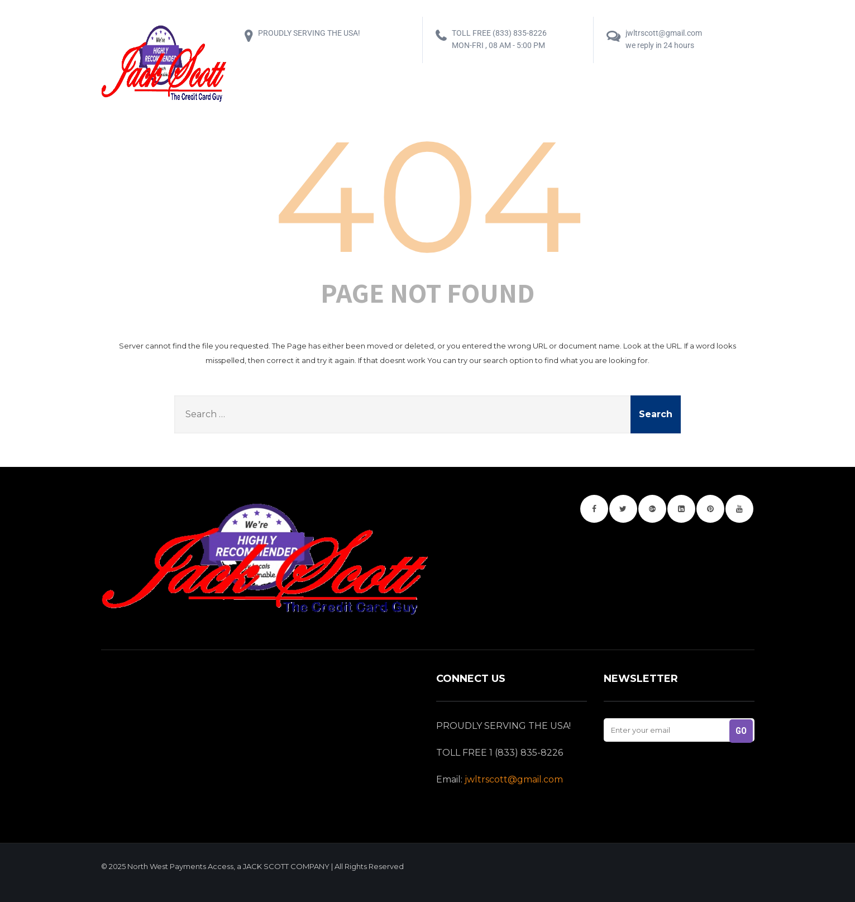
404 (427, 196)
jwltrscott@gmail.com (514, 779)
